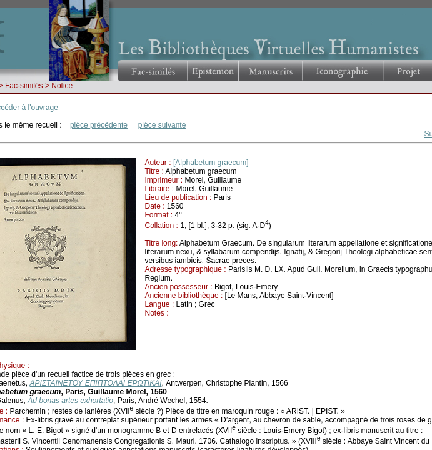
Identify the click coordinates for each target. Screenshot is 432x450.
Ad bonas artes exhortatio (70, 400)
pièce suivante (162, 125)
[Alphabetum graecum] (211, 162)
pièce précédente (99, 125)
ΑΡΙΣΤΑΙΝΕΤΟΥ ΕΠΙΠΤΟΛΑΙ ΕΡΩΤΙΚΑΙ (96, 383)
